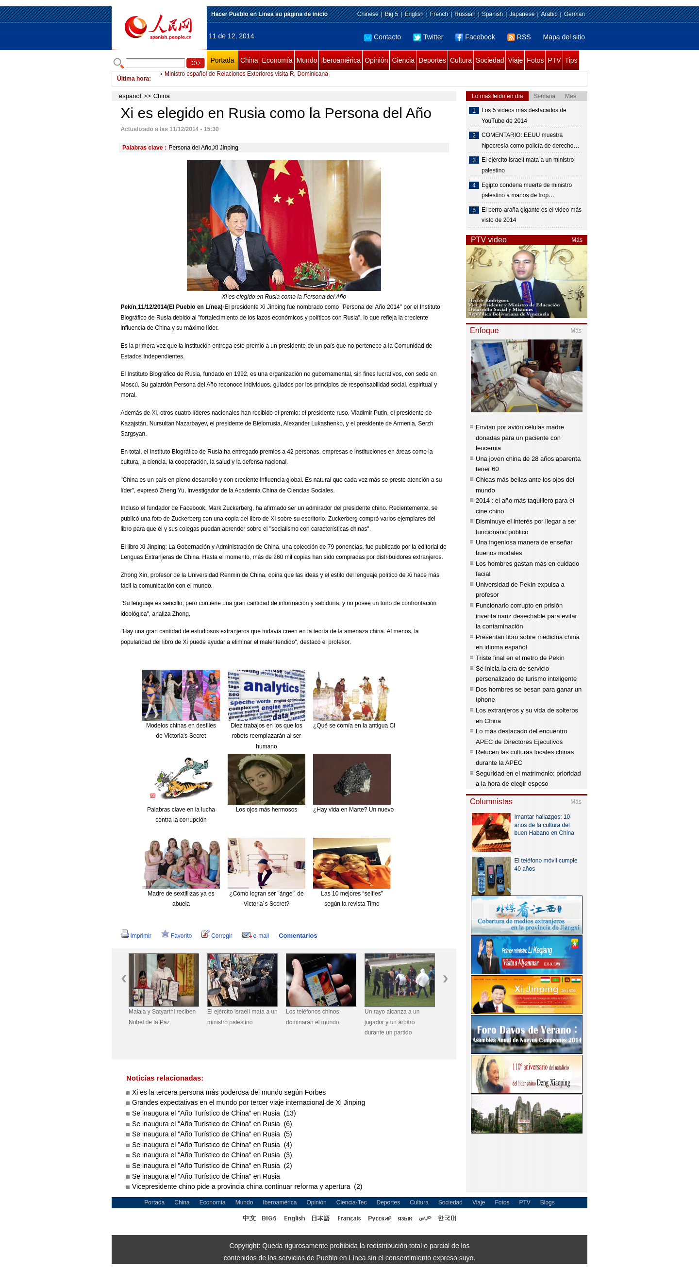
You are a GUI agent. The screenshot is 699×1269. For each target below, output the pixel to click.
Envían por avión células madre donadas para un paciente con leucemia (520, 437)
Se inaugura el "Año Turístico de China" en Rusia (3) (212, 1155)
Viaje (515, 60)
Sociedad (490, 60)
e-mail (255, 935)
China (249, 60)
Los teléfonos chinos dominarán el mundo (312, 1017)
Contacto (382, 37)
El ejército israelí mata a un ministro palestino (242, 1017)
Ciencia (403, 60)
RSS (519, 37)
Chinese (368, 14)
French (439, 14)
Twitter (428, 37)
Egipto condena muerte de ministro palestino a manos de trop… (527, 190)
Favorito (176, 935)
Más (576, 240)
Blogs (547, 1202)
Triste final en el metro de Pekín (520, 657)
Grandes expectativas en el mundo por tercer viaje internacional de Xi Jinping (248, 1102)
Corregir (216, 935)
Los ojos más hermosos (267, 809)
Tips (571, 60)
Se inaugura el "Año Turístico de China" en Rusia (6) (212, 1124)
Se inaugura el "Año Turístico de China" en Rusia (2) (212, 1165)
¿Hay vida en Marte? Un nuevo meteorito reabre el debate (388, 809)
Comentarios (298, 935)
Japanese (521, 14)
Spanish (492, 14)
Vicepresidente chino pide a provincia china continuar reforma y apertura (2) (247, 1186)
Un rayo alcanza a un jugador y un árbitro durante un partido (392, 1022)
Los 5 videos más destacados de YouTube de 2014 (524, 115)
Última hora (133, 78)
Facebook (475, 37)
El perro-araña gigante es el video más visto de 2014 (532, 215)
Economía (277, 60)
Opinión (376, 60)
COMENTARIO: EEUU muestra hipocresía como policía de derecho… (530, 140)
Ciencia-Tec (351, 1202)
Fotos (535, 60)
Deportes (432, 60)
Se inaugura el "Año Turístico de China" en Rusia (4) (212, 1145)
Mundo (307, 60)
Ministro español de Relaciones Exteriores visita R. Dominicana (246, 78)
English (413, 14)
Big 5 (391, 14)
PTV (554, 60)
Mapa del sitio (564, 37)
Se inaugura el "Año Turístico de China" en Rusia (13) (214, 1113)
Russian (464, 14)
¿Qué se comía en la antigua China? (360, 725)
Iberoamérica (341, 60)
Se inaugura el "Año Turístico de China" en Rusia (207, 1176)
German (574, 14)
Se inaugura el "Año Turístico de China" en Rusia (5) (212, 1134)
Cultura (461, 60)
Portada (222, 60)
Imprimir (136, 935)
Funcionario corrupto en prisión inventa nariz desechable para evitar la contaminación (526, 616)
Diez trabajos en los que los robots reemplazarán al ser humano (266, 736)
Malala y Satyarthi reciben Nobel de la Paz (162, 1017)
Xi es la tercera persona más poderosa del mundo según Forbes (229, 1092)
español (130, 96)
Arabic (549, 14)
